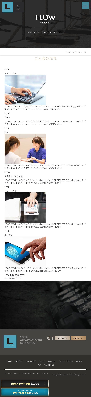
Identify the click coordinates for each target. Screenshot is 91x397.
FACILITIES (31, 361)
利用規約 (45, 374)
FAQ (39, 365)
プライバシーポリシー (12, 374)
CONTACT (49, 365)
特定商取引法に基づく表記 (31, 374)
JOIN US (51, 361)
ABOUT (19, 361)
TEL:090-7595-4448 (27, 343)
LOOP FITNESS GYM (73, 52)
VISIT (41, 361)
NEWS (79, 361)
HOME (9, 361)
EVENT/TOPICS (66, 361)
